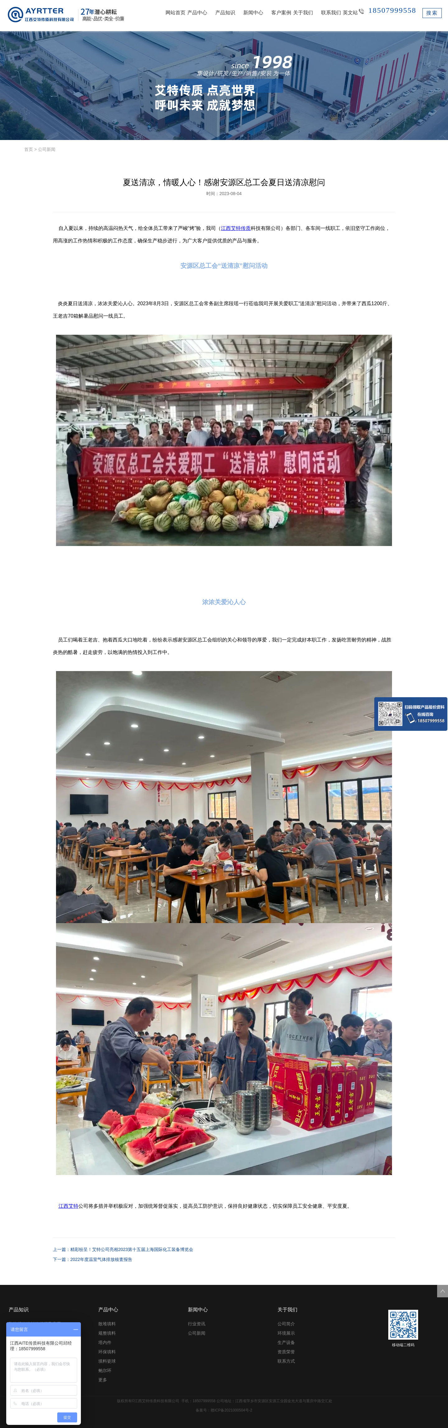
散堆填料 (107, 1323)
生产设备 (286, 1342)
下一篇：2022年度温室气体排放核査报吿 (92, 1259)
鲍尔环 (104, 1370)
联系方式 (286, 1361)
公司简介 (286, 1323)
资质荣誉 (286, 1351)
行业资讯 (196, 1323)
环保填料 (107, 1351)
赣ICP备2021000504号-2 (231, 1410)
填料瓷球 (107, 1361)
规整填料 (107, 1333)
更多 (102, 1379)
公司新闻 (46, 149)
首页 (28, 149)
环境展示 (286, 1333)
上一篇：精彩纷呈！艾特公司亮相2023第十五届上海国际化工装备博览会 (123, 1249)
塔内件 (104, 1342)
